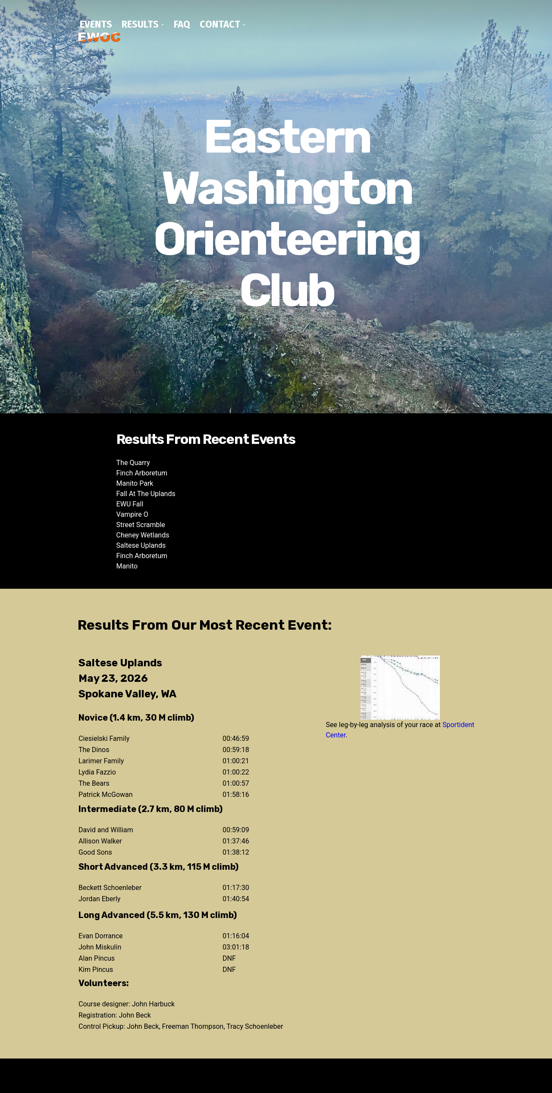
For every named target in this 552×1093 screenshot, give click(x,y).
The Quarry (133, 463)
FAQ (182, 24)
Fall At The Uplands (146, 494)
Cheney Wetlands (142, 535)
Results (140, 24)
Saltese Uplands (141, 545)
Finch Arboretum (142, 473)
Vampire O (132, 514)
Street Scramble (140, 525)
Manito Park (135, 483)
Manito (127, 566)
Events (96, 24)
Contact (220, 24)
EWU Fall (130, 504)
